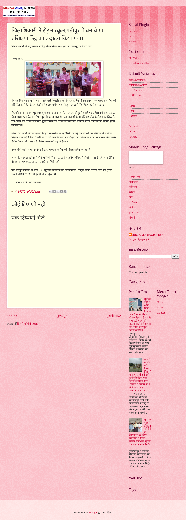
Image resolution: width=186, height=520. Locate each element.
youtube (133, 41)
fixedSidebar (135, 90)
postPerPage (135, 95)
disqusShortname (138, 79)
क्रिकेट (132, 207)
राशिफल (133, 202)
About (132, 110)
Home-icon (134, 177)
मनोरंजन (133, 187)
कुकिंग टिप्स (134, 212)
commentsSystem (138, 85)
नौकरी (132, 217)
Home (132, 105)
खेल (130, 197)
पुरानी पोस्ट (113, 316)
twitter (132, 36)
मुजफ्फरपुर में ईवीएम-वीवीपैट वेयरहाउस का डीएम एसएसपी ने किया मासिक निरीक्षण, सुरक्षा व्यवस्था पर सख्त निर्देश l (140, 433)
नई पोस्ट (12, 316)
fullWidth (134, 58)
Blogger (93, 512)
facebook (133, 31)
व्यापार (132, 192)
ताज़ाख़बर (133, 182)
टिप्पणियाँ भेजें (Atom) (28, 323)
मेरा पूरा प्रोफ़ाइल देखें (139, 239)
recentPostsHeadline (139, 63)
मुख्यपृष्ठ (62, 316)
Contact (133, 116)
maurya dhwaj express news (148, 234)
